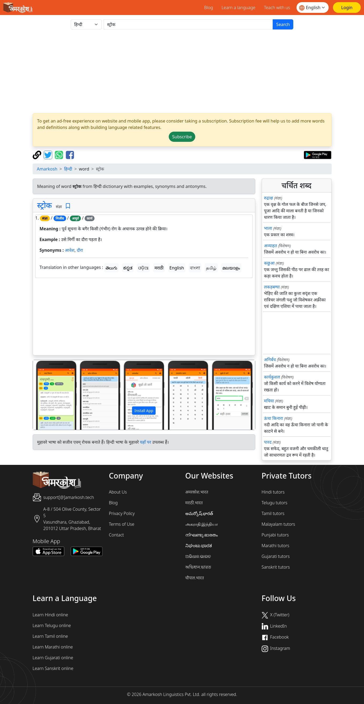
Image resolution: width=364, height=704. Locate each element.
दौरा (80, 250)
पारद (268, 442)
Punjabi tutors (275, 535)
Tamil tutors (273, 513)
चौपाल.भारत (194, 578)
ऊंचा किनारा (273, 418)
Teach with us (277, 7)
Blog (208, 7)
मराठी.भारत (194, 503)
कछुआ (269, 263)
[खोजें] (188, 24)
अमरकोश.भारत (196, 492)
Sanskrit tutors (276, 567)
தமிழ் (211, 268)
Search (283, 24)
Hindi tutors (273, 492)
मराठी (159, 268)
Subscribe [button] (182, 137)
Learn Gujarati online (53, 658)
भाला (268, 228)
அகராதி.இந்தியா (201, 524)
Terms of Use (121, 524)
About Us (118, 492)
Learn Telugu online (52, 625)
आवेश (69, 250)
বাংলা (195, 268)
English (177, 268)
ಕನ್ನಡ (127, 268)
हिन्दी (68, 169)
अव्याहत (270, 246)
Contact (116, 535)
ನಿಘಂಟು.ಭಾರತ (198, 546)
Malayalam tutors (278, 524)
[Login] (347, 7)
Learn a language (238, 7)
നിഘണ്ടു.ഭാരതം (201, 535)
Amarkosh (47, 169)
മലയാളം (231, 268)
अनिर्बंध (270, 359)
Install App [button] (143, 410)
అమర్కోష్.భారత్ (199, 513)
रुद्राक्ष (268, 198)
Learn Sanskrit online (53, 668)
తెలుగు (111, 268)
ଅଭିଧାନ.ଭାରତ (198, 556)
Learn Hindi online (50, 615)
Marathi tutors (276, 546)
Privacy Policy (122, 513)
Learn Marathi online (53, 647)
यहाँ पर (145, 442)
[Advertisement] (182, 71)
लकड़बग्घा (272, 287)
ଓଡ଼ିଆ (143, 268)
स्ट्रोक (44, 205)
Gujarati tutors (276, 556)
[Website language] (313, 7)
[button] (49, 395)
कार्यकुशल (272, 377)
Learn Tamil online (50, 636)
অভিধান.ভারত (198, 567)
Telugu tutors (274, 503)
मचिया (269, 401)
